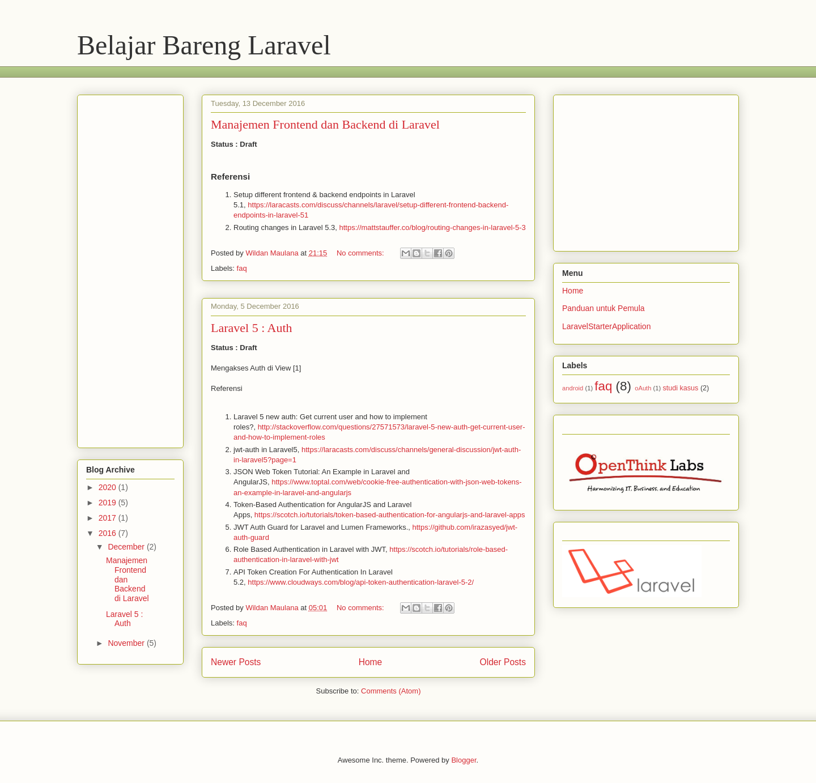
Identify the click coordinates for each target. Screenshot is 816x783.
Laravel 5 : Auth (251, 328)
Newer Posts (236, 662)
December (127, 546)
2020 (108, 487)
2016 (108, 533)
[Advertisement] (283, 70)
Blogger (463, 760)
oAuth (643, 388)
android (572, 388)
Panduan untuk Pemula (603, 308)
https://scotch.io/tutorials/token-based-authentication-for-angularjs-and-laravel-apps (389, 514)
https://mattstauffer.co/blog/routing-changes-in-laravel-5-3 (432, 227)
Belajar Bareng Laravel (204, 45)
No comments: (361, 253)
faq (242, 268)
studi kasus (680, 388)
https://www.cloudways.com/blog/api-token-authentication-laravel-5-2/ (361, 582)
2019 (108, 502)
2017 (108, 517)
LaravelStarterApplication (606, 326)
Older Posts (503, 662)
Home (370, 662)
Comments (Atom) (390, 691)
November (127, 643)
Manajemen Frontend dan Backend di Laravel (325, 124)
